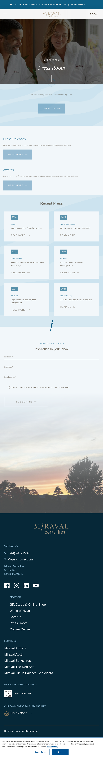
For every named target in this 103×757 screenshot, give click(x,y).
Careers (15, 617)
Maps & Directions (21, 559)
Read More (18, 155)
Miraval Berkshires (17, 660)
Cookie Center (20, 629)
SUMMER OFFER (80, 4)
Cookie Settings (41, 752)
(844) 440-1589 (19, 553)
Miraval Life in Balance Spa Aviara (28, 673)
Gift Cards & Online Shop (28, 605)
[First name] (51, 357)
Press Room (18, 623)
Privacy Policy (52, 747)
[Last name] (51, 367)
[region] (51, 747)
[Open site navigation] (12, 14)
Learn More (22, 713)
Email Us (53, 110)
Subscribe (29, 404)
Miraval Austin (14, 654)
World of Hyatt (20, 611)
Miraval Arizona (15, 648)
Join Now (23, 694)
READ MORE (21, 236)
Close (60, 752)
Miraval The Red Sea (19, 667)
